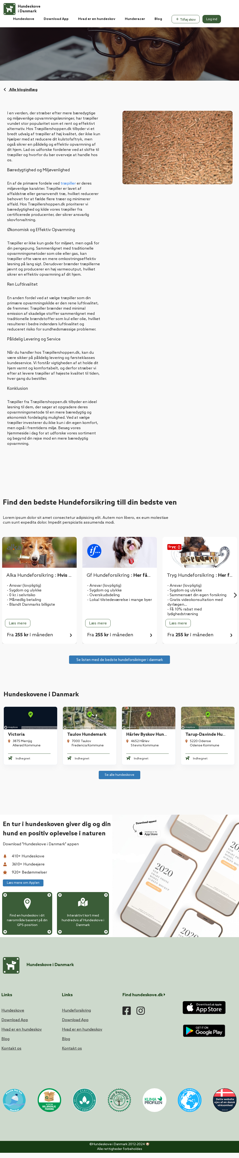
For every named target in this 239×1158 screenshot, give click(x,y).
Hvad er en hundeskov (96, 19)
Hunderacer (135, 19)
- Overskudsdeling (103, 595)
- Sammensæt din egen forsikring (196, 595)
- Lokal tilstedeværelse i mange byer (119, 600)
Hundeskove (23, 19)
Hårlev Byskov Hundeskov (152, 734)
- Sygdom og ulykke (24, 590)
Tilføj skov (185, 19)
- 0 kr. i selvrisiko (21, 595)
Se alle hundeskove (119, 775)
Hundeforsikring (76, 1010)
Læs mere (18, 623)
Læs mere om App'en (23, 883)
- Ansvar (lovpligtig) (24, 585)
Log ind (211, 19)
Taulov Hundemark (86, 734)
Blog (158, 19)
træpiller (68, 183)
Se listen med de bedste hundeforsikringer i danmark (119, 660)
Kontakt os (11, 1048)
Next (235, 596)
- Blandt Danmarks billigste (31, 604)
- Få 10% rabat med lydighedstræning (184, 611)
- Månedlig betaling (24, 600)
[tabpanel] (120, 590)
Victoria (16, 734)
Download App (56, 19)
